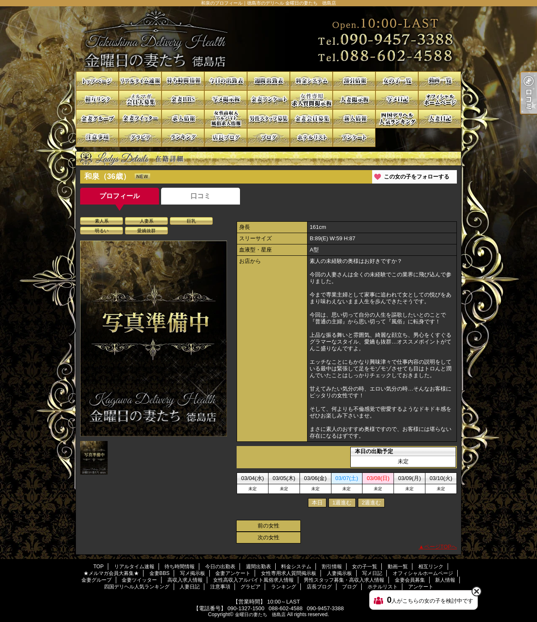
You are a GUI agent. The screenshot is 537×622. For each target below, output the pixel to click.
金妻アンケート (268, 99)
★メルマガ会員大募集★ (140, 99)
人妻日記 (439, 118)
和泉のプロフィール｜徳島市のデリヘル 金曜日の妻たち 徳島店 (268, 38)
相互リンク (97, 99)
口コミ (200, 195)
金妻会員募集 (311, 118)
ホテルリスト (311, 137)
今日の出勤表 (225, 80)
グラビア (140, 137)
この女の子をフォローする (416, 176)
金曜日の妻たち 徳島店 (260, 614)
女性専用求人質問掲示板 (311, 99)
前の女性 (268, 525)
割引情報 (354, 80)
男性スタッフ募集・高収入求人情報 (268, 118)
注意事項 (97, 137)
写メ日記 (396, 99)
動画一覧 (439, 80)
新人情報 (354, 118)
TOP (97, 80)
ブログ (268, 137)
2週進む (371, 502)
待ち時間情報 (183, 80)
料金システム (311, 80)
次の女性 (268, 537)
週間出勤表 (268, 80)
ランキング (183, 137)
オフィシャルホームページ (439, 99)
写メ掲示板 (225, 99)
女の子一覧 (396, 80)
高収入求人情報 (183, 118)
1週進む (342, 502)
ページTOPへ (440, 546)
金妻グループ (97, 118)
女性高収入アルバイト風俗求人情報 (225, 118)
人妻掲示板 (354, 99)
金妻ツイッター (140, 118)
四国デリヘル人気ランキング (396, 118)
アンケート (354, 137)
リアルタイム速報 (140, 80)
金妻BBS (183, 99)
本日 (317, 502)
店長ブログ (225, 137)
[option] (153, 338)
